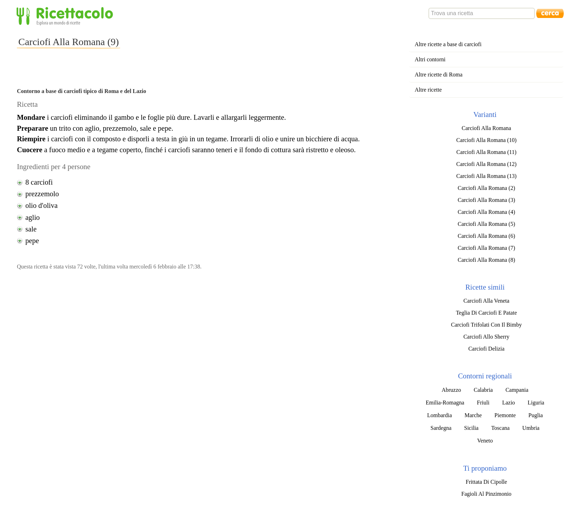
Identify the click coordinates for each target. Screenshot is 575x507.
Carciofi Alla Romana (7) (486, 248)
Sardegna (441, 428)
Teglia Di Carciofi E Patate (486, 313)
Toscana (500, 428)
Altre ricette (428, 90)
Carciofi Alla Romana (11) (486, 152)
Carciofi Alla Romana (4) (486, 212)
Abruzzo (451, 390)
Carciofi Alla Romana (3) (486, 200)
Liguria (536, 403)
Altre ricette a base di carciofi (448, 44)
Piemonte (504, 415)
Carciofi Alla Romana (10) (486, 140)
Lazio (508, 403)
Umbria (530, 428)
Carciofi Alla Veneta (486, 301)
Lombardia (439, 415)
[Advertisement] (248, 47)
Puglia (535, 415)
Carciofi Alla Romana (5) (486, 224)
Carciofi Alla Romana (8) (486, 260)
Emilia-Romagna (445, 403)
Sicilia (471, 428)
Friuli (483, 403)
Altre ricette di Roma (439, 75)
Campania (517, 390)
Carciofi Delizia (486, 349)
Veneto (485, 441)
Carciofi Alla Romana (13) (486, 176)
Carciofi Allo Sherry (486, 337)
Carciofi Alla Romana (486, 128)
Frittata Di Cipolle (486, 482)
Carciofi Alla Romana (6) (486, 236)
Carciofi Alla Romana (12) (486, 164)
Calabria (483, 390)
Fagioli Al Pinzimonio (486, 494)
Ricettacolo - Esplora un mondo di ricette (66, 15)
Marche (473, 415)
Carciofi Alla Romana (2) (486, 188)
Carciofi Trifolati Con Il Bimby (486, 325)
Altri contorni (430, 59)
